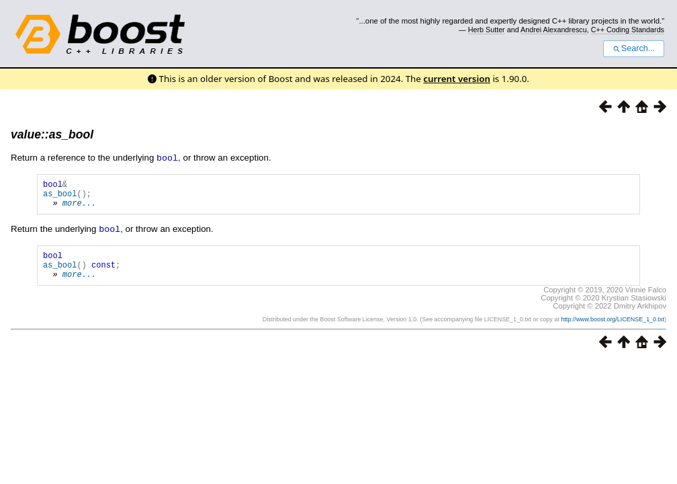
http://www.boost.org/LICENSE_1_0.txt (612, 330)
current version (456, 79)
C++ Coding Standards (627, 30)
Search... (634, 48)
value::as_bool (52, 134)
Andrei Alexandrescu (554, 30)
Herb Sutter (486, 30)
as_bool (60, 196)
